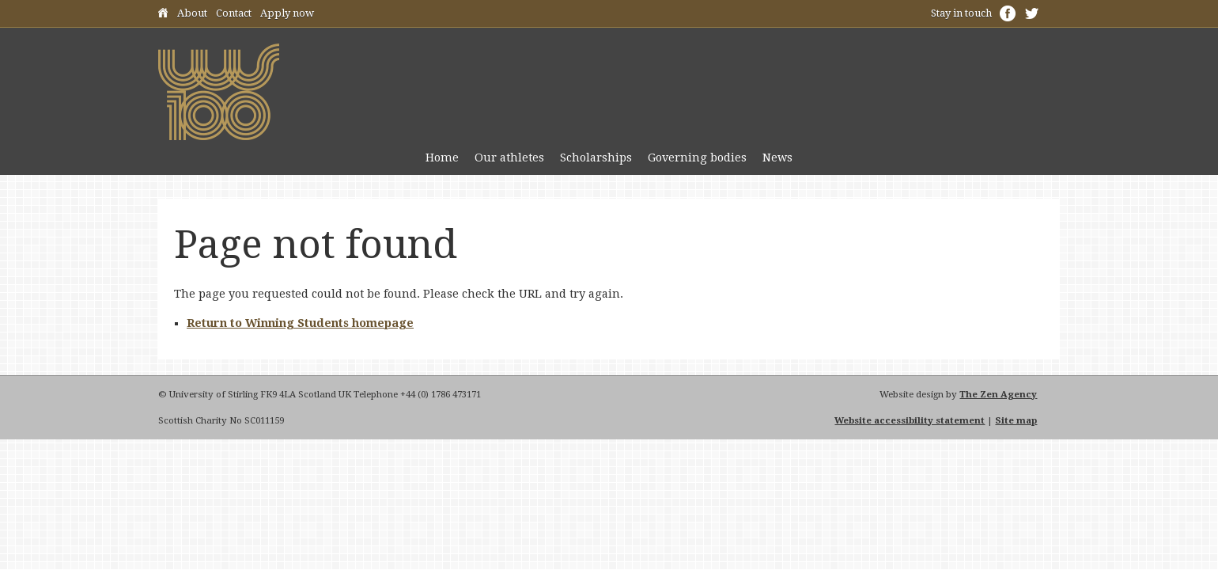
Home (163, 15)
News (777, 157)
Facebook (1008, 13)
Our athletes (509, 157)
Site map (1016, 420)
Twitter (1031, 13)
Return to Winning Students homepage (300, 323)
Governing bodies (697, 157)
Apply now (287, 13)
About (192, 13)
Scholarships (596, 157)
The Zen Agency (998, 394)
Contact (234, 13)
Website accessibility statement (909, 420)
